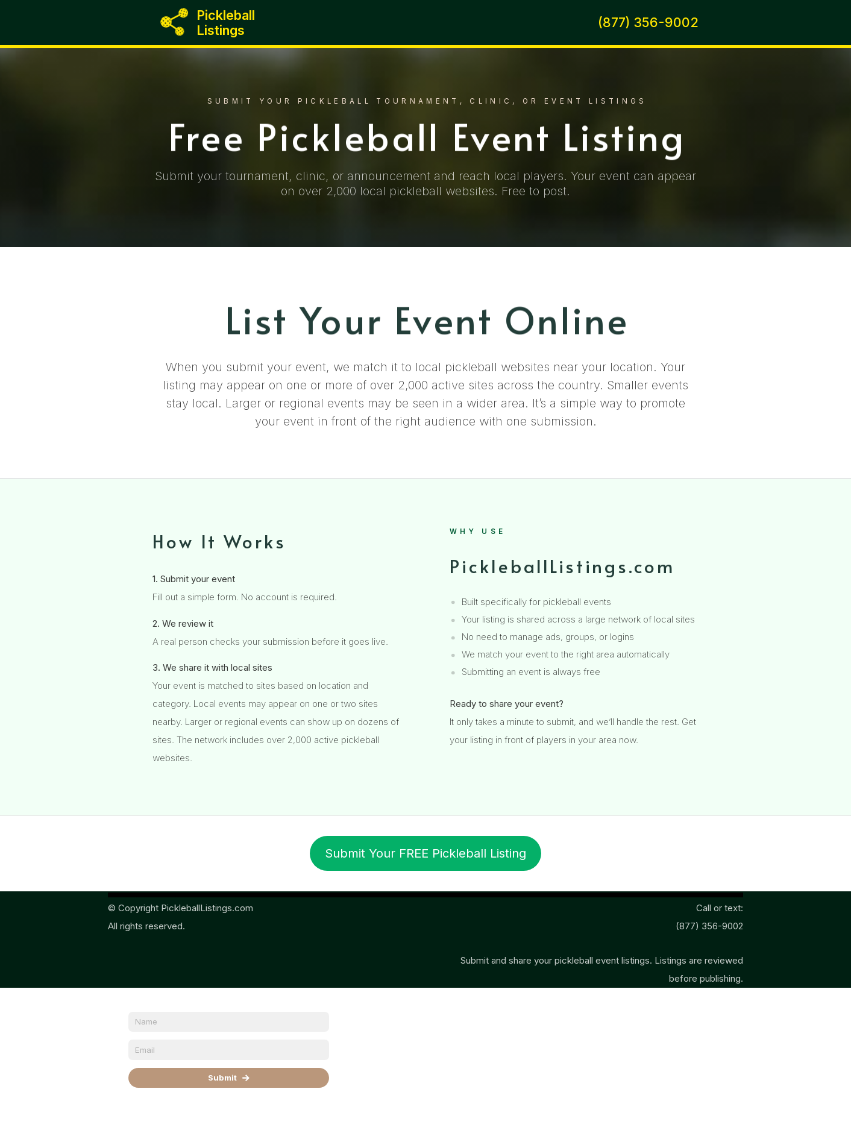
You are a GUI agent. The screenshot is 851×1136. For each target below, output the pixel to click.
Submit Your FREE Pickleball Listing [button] (425, 853)
